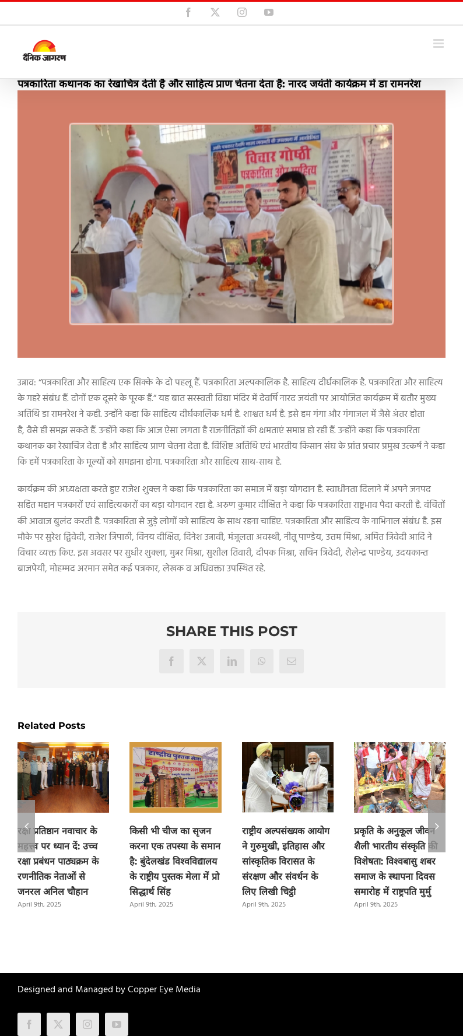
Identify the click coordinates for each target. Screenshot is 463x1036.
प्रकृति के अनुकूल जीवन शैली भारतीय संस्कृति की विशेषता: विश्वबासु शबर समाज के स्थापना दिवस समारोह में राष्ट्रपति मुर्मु (395, 861)
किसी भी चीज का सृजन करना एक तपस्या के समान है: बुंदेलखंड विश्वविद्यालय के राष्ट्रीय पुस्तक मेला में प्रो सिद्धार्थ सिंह (174, 861)
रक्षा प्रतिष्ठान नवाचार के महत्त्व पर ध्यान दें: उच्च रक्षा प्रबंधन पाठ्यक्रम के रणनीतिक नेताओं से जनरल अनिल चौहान (58, 861)
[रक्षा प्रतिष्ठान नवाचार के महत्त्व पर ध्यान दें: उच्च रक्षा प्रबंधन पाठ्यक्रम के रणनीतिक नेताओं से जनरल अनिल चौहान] (63, 749)
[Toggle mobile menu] (439, 43)
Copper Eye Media (164, 990)
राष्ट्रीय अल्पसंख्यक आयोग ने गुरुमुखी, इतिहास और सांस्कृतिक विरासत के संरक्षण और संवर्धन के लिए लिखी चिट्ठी (285, 861)
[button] (26, 826)
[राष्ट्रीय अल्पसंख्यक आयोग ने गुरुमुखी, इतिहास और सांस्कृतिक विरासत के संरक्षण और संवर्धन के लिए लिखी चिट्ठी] (288, 749)
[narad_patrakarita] (231, 224)
